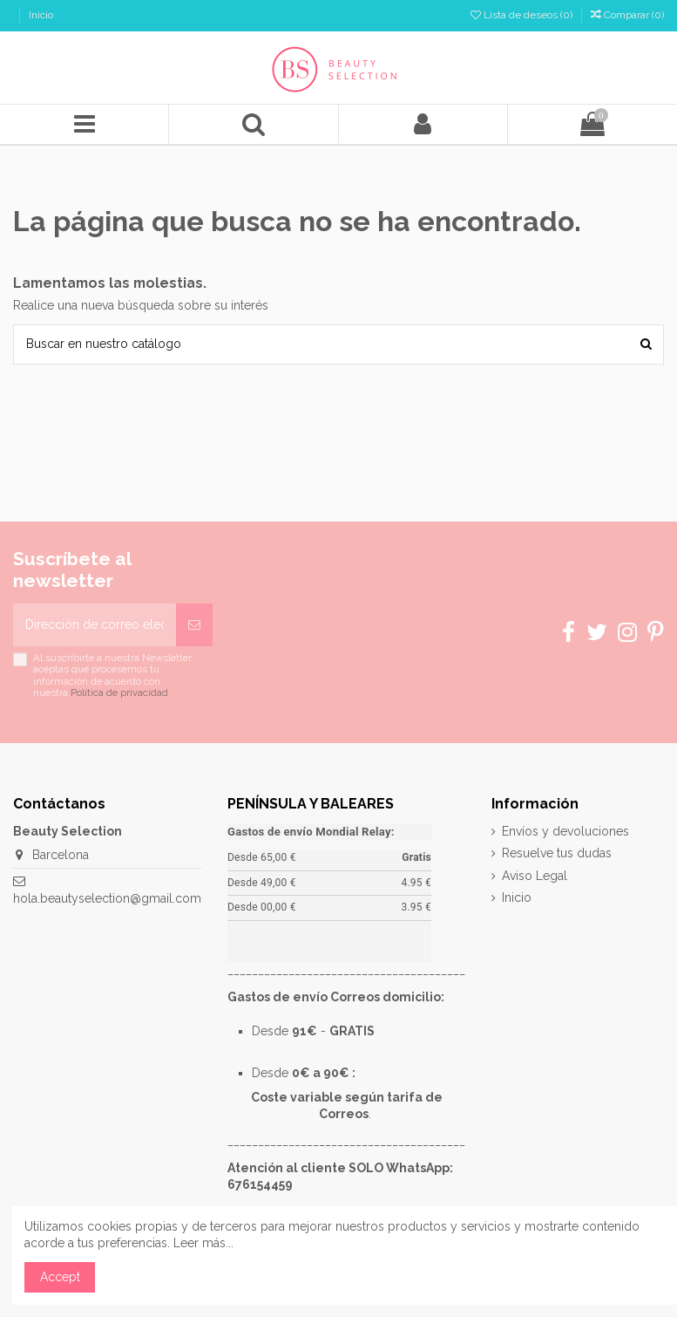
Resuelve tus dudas (557, 853)
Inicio (41, 15)
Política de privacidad (119, 692)
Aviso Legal (534, 876)
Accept (60, 1277)
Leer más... (203, 1243)
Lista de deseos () (523, 15)
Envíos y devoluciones (565, 831)
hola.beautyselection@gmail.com (107, 898)
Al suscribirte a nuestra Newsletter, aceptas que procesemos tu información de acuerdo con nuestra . (113, 675)
